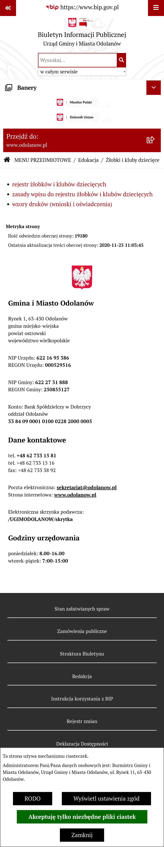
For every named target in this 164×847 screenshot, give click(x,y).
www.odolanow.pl (75, 495)
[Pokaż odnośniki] (8, 8)
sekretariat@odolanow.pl (87, 487)
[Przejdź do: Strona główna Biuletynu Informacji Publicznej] (7, 160)
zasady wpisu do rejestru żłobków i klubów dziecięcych (82, 194)
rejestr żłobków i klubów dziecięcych (59, 184)
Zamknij (82, 835)
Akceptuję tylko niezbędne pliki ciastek (82, 817)
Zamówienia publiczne (82, 631)
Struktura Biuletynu (82, 654)
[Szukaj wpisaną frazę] (121, 60)
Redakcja (82, 676)
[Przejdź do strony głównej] (82, 34)
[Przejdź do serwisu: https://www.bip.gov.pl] (82, 7)
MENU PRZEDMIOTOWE (42, 160)
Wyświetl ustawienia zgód (106, 798)
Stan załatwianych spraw (82, 609)
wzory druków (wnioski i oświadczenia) (62, 204)
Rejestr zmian (82, 721)
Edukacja (88, 160)
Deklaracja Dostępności (82, 744)
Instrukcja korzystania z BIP (82, 699)
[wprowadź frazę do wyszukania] (77, 60)
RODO (33, 798)
